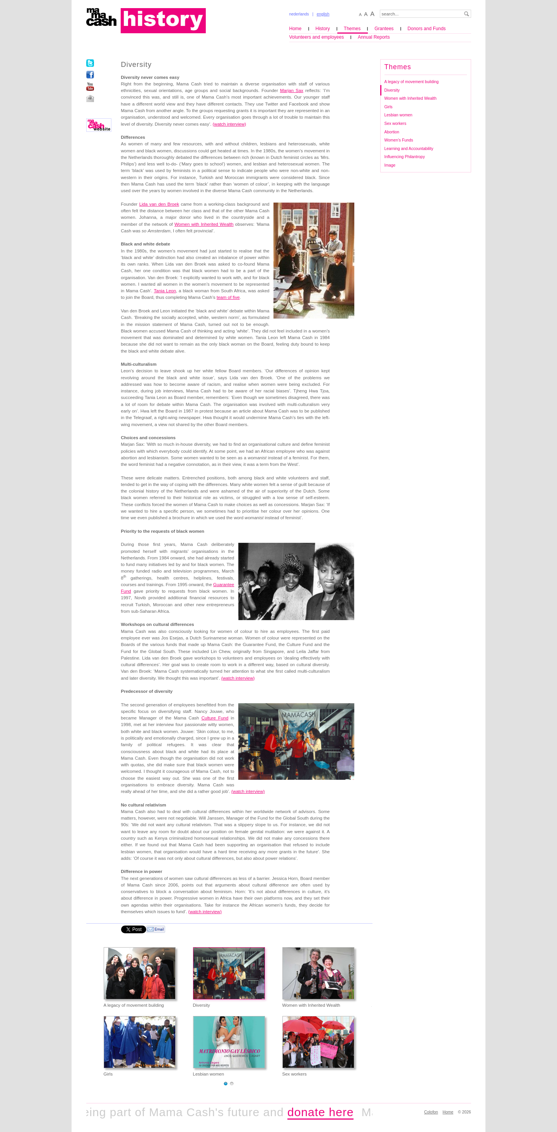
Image (390, 165)
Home (295, 28)
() (238, 678)
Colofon (431, 1112)
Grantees (383, 28)
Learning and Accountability (409, 149)
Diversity (392, 90)
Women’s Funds (398, 140)
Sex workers (395, 123)
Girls (388, 107)
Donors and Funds (427, 28)
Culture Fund (215, 718)
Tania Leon (165, 290)
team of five (228, 297)
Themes (352, 28)
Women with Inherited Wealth (204, 224)
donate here (325, 1112)
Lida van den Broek (159, 204)
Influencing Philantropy (404, 157)
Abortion (392, 132)
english (323, 14)
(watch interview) (248, 791)
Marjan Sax (291, 90)
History (323, 28)
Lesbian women (398, 115)
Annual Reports (374, 37)
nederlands (299, 14)
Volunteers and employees (316, 37)
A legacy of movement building (411, 82)
